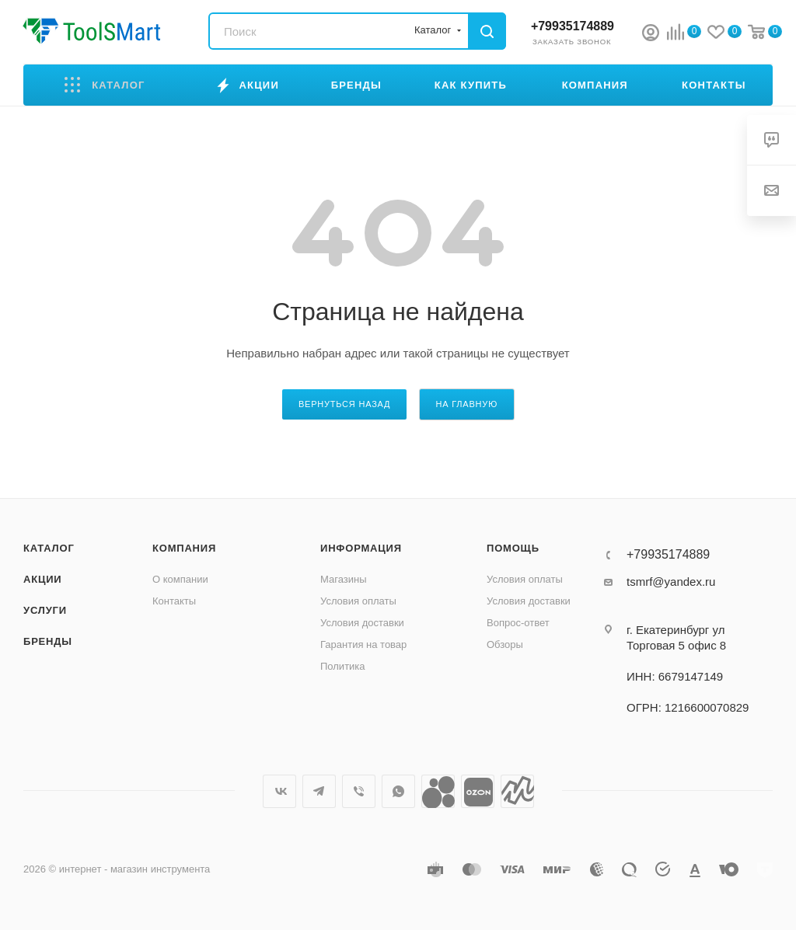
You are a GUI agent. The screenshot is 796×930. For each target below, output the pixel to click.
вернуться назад (344, 404)
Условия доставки (362, 623)
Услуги (45, 610)
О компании (180, 579)
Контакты (174, 601)
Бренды (47, 641)
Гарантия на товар (363, 644)
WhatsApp (398, 791)
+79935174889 (572, 26)
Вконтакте (279, 791)
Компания (184, 548)
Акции (42, 579)
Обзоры (505, 644)
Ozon (477, 791)
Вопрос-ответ (518, 623)
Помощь (513, 548)
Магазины (343, 579)
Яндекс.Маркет (517, 791)
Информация (361, 548)
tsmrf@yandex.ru (671, 581)
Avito (438, 791)
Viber (358, 791)
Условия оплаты (358, 601)
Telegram (319, 791)
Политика (342, 666)
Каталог (49, 548)
